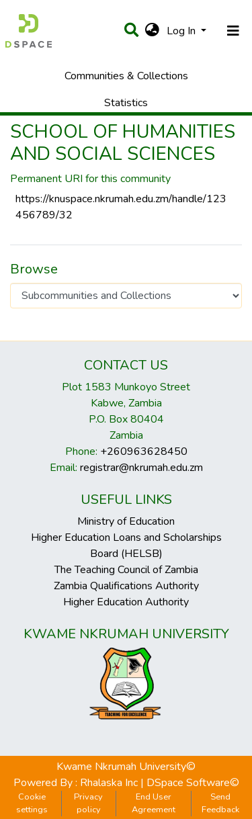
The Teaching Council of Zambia (126, 569)
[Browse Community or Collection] (126, 295)
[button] (152, 31)
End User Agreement (153, 803)
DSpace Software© (192, 782)
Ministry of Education (126, 521)
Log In (182, 31)
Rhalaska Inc (109, 782)
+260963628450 (143, 451)
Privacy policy (88, 803)
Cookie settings (32, 803)
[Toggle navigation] (233, 30)
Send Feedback (220, 803)
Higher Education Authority (126, 602)
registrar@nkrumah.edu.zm (141, 467)
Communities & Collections (126, 76)
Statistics (126, 102)
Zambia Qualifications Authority (126, 585)
